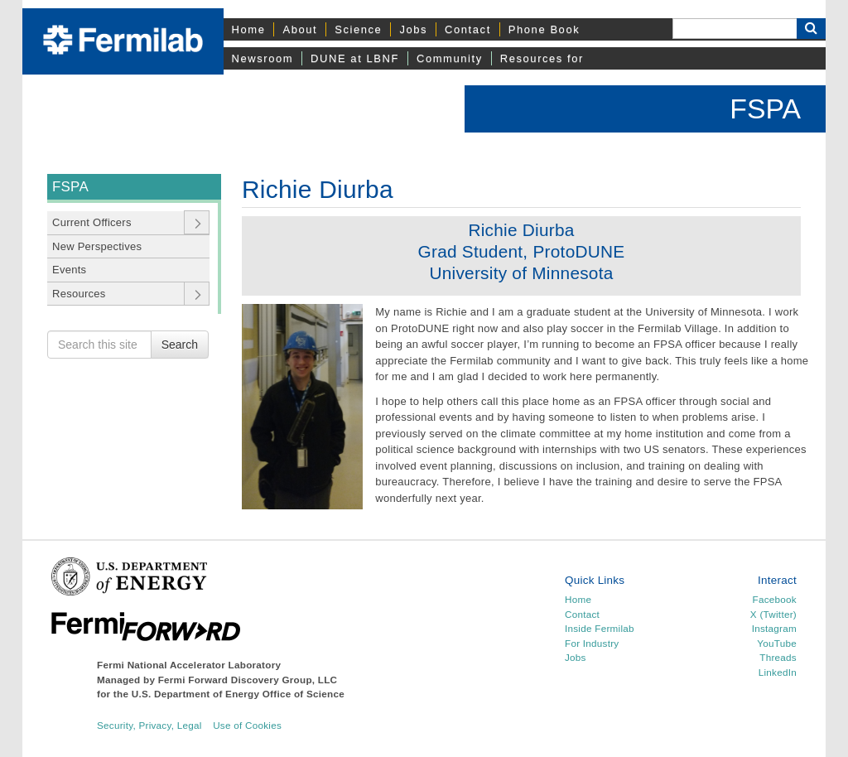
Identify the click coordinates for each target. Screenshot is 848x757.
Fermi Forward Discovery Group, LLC (248, 679)
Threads (778, 657)
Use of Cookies (247, 725)
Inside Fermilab (599, 628)
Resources (78, 293)
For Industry (592, 643)
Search (179, 344)
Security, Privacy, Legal (149, 725)
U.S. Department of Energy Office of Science (238, 693)
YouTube (777, 643)
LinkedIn (778, 672)
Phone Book (544, 29)
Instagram (774, 628)
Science (358, 29)
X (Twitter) (773, 614)
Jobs (413, 29)
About (299, 29)
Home (249, 29)
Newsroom (263, 58)
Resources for (542, 58)
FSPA (765, 108)
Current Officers (92, 222)
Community (450, 58)
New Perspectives (97, 246)
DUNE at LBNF (355, 58)
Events (69, 269)
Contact (468, 29)
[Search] (734, 28)
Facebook (775, 599)
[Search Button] (811, 28)
